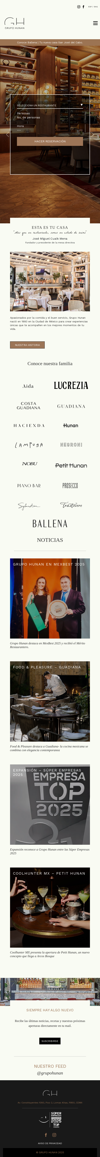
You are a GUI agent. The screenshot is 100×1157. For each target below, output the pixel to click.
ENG (96, 7)
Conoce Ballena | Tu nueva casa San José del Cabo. (50, 42)
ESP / (90, 7)
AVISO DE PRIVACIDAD (50, 1143)
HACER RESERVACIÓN (50, 141)
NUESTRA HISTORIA (27, 344)
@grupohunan (50, 1073)
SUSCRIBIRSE (50, 1041)
